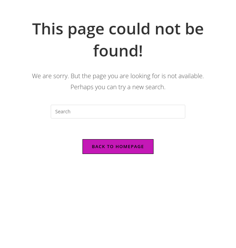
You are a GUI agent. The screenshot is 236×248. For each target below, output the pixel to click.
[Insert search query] (118, 111)
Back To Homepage (118, 146)
